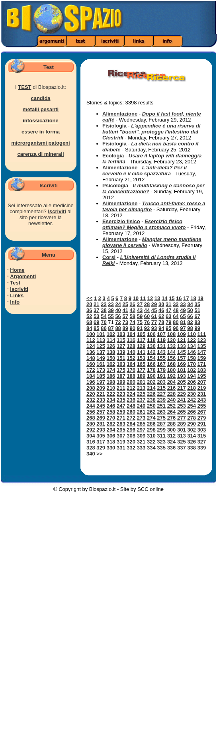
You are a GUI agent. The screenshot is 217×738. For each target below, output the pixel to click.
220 (90, 394)
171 (201, 364)
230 (191, 394)
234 (111, 400)
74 (132, 322)
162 (111, 364)
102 (111, 334)
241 (181, 400)
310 (151, 436)
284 (131, 424)
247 (121, 406)
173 (100, 370)
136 (90, 352)
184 (90, 376)
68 (89, 322)
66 (190, 316)
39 (110, 310)
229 (181, 394)
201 (141, 382)
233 (100, 400)
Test (15, 283)
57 (125, 316)
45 (154, 310)
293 (100, 430)
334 (151, 448)
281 (100, 424)
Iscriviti (57, 211)
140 (131, 352)
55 (110, 316)
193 (181, 376)
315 (201, 436)
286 (151, 424)
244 (90, 406)
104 (131, 334)
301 (181, 430)
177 (141, 370)
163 (121, 364)
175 (121, 370)
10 (136, 298)
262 (151, 412)
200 (131, 382)
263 (161, 412)
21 (96, 304)
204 (171, 382)
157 (181, 358)
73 (125, 322)
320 (131, 442)
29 (154, 304)
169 (181, 364)
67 (197, 316)
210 (111, 388)
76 (147, 322)
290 (191, 424)
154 (151, 358)
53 (96, 316)
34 (190, 304)
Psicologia (115, 185)
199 (121, 382)
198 (111, 382)
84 (89, 328)
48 (175, 310)
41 (125, 310)
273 (141, 418)
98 (190, 328)
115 (121, 340)
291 (201, 424)
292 (90, 430)
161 (100, 364)
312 (171, 436)
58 (132, 316)
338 (191, 448)
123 (201, 340)
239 (161, 400)
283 (121, 424)
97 (183, 328)
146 (191, 352)
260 (131, 412)
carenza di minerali (40, 154)
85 (96, 328)
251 (161, 406)
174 (111, 370)
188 (131, 376)
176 (131, 370)
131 (161, 346)
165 (141, 364)
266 (191, 412)
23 (110, 304)
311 (161, 436)
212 (131, 388)
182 (191, 370)
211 (121, 388)
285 (141, 424)
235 (121, 400)
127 (121, 346)
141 (141, 352)
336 (171, 448)
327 (201, 442)
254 (191, 406)
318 (111, 442)
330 (111, 448)
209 (100, 388)
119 (161, 340)
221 (100, 394)
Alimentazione (119, 114)
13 (157, 298)
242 (191, 400)
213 (141, 388)
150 (111, 358)
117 (141, 340)
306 (111, 436)
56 (118, 316)
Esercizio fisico (121, 221)
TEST (24, 87)
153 (141, 358)
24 (118, 304)
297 (141, 430)
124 (90, 346)
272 (131, 418)
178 (151, 370)
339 (201, 448)
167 (161, 364)
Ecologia (113, 156)
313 (181, 436)
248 (131, 406)
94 (161, 328)
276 (171, 418)
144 (171, 352)
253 (181, 406)
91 (140, 328)
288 (171, 424)
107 (161, 334)
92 (147, 328)
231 (201, 394)
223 (121, 394)
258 (111, 412)
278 (191, 418)
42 (132, 310)
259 (121, 412)
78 (161, 322)
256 (90, 412)
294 (111, 430)
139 (121, 352)
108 (171, 334)
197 (100, 382)
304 (90, 436)
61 (154, 316)
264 (171, 412)
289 (181, 424)
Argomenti (23, 276)
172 (90, 370)
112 (90, 340)
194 (191, 376)
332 (131, 448)
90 (132, 328)
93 (154, 328)
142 (151, 352)
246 (111, 406)
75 (140, 322)
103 (121, 334)
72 (118, 322)
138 (111, 352)
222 (111, 394)
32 (175, 304)
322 (151, 442)
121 (181, 340)
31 (168, 304)
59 (140, 316)
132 (171, 346)
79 (168, 322)
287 (161, 424)
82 (190, 322)
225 (141, 394)
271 (121, 418)
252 (171, 406)
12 (150, 298)
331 (121, 448)
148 (90, 358)
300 (171, 430)
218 (191, 388)
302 (191, 430)
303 (201, 430)
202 (151, 382)
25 (125, 304)
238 (151, 400)
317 (100, 442)
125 (100, 346)
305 (100, 436)
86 (103, 328)
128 (131, 346)
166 (151, 364)
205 (181, 382)
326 (191, 442)
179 (161, 370)
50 (190, 310)
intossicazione (41, 121)
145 (181, 352)
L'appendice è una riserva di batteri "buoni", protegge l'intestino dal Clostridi (151, 132)
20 (89, 304)
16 (179, 298)
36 (89, 310)
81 (183, 322)
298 (151, 430)
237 (141, 400)
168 (171, 364)
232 (90, 400)
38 (103, 310)
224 (131, 394)
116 (131, 340)
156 (171, 358)
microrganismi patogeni (40, 143)
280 (90, 424)
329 (100, 448)
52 (89, 316)
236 (131, 400)
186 (111, 376)
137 (100, 352)
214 (151, 388)
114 (111, 340)
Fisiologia (114, 126)
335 (161, 448)
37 (96, 310)
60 (147, 316)
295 (121, 430)
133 (181, 346)
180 (171, 370)
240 (171, 400)
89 (125, 328)
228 (171, 394)
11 (143, 298)
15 (171, 298)
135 (201, 346)
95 (168, 328)
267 (201, 412)
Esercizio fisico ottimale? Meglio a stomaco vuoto (144, 224)
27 (140, 304)
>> (99, 454)
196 (90, 382)
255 (201, 406)
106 (151, 334)
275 (161, 418)
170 (191, 364)
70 (103, 322)
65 (183, 316)
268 (90, 418)
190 (151, 376)
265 (181, 412)
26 (132, 304)
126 (111, 346)
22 (103, 304)
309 (141, 436)
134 (191, 346)
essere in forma (41, 132)
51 (197, 310)
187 (121, 376)
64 (175, 316)
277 (181, 418)
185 (100, 376)
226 (151, 394)
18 (193, 298)
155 (161, 358)
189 (141, 376)
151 (121, 358)
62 (161, 316)
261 (141, 412)
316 (90, 442)
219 (201, 388)
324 (171, 442)
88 (118, 328)
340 (90, 454)
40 (118, 310)
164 (131, 364)
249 (141, 406)
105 (141, 334)
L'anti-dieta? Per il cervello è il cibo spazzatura (144, 171)
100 (90, 334)
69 (96, 322)
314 (191, 436)
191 (161, 376)
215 (161, 388)
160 (90, 364)
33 (183, 304)
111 (201, 334)
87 (110, 328)
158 (191, 358)
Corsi (108, 257)
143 (161, 352)
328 (90, 448)
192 (171, 376)
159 (201, 358)
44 (147, 310)
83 (197, 322)
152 (131, 358)
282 (111, 424)
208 (90, 388)
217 (181, 388)
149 (100, 358)
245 (100, 406)
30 (161, 304)
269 (100, 418)
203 (161, 382)
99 (197, 328)
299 (161, 430)
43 (140, 310)
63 (168, 316)
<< (89, 298)
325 (181, 442)
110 (191, 334)
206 (191, 382)
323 (161, 442)
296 (131, 430)
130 (151, 346)
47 (168, 310)
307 (121, 436)
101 (100, 334)
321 (141, 442)
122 (191, 340)
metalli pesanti (41, 109)
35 (197, 304)
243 (201, 400)
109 (181, 334)
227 (161, 394)
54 (103, 316)
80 (175, 322)
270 (111, 418)
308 (131, 436)
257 (100, 412)
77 (154, 322)
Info (15, 302)
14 (164, 298)
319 (121, 442)
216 (171, 388)
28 (147, 304)
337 (181, 448)
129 (141, 346)
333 (141, 448)
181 (181, 370)
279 (201, 418)
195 (201, 376)
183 (201, 370)
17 (186, 298)
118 (151, 340)
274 (151, 418)
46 (161, 310)
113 (100, 340)
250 (151, 406)
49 (183, 310)
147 (201, 352)
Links (16, 295)
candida (40, 98)
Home (17, 270)
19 (200, 298)
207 (201, 382)
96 (175, 328)
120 (171, 340)
